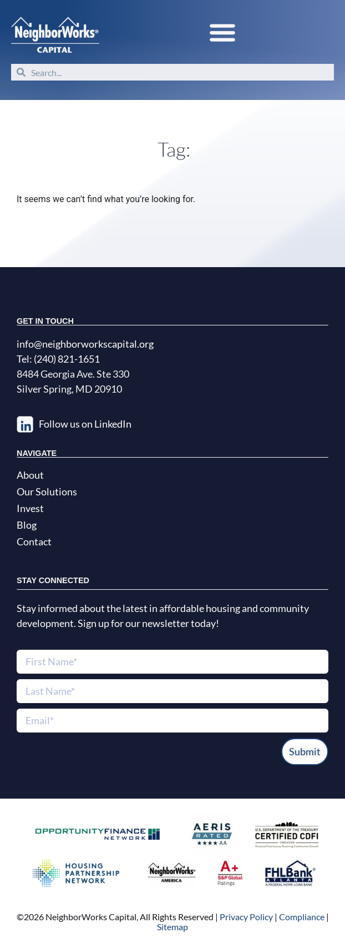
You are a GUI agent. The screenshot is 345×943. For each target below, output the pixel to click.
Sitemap (172, 926)
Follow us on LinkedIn (85, 424)
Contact (34, 541)
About (30, 475)
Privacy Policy (245, 916)
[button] (222, 32)
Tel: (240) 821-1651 (58, 359)
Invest (30, 508)
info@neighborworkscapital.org (85, 344)
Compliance (301, 916)
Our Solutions (47, 491)
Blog (27, 525)
